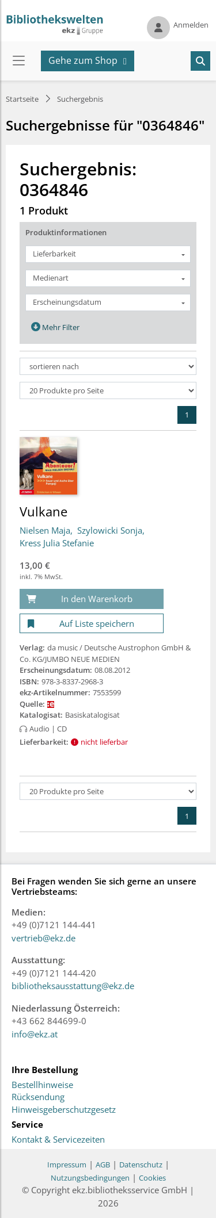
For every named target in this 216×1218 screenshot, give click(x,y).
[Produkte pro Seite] (108, 390)
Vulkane (43, 511)
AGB (103, 1164)
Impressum (66, 1164)
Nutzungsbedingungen (90, 1178)
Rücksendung (38, 1097)
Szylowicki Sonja (109, 530)
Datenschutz (140, 1164)
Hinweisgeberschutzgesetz (64, 1110)
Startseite (22, 99)
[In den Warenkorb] (92, 599)
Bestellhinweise (42, 1085)
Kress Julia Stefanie (57, 543)
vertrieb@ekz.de (43, 938)
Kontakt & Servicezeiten (58, 1140)
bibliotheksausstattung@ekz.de (73, 985)
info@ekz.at (35, 1034)
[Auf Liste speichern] (92, 624)
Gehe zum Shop (83, 60)
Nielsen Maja (45, 530)
